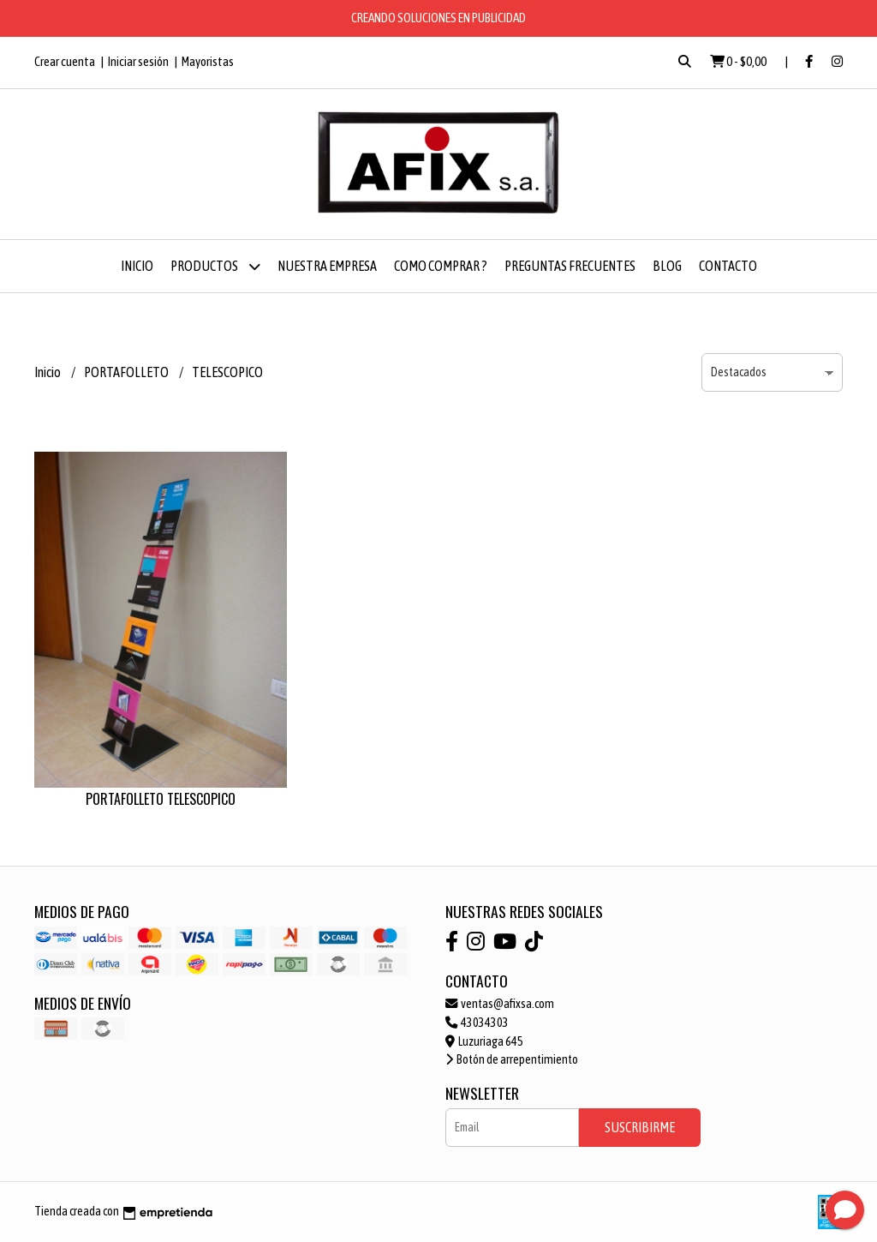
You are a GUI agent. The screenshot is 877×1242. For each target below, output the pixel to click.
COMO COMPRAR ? (440, 265)
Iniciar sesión (138, 61)
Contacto (728, 265)
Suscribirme (640, 1127)
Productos (215, 266)
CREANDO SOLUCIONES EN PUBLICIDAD (438, 17)
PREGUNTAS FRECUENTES (569, 265)
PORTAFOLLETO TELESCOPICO (161, 799)
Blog (667, 265)
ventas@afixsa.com (499, 1004)
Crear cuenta (64, 61)
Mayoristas (208, 61)
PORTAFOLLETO (127, 372)
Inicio (137, 265)
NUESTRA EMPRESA (327, 265)
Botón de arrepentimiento (511, 1059)
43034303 (477, 1022)
